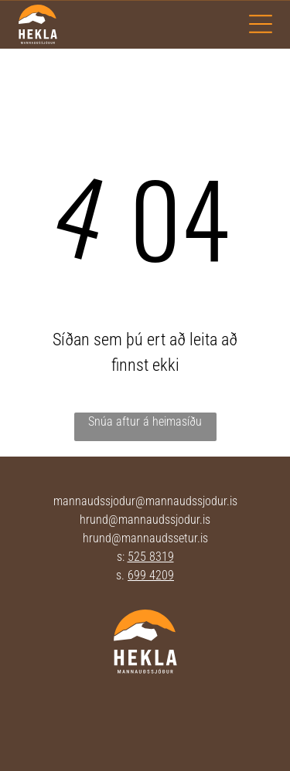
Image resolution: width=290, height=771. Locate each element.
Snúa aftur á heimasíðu (145, 421)
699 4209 (151, 575)
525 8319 (151, 556)
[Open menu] (260, 24)
